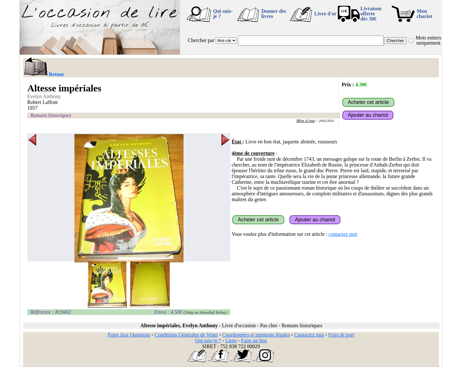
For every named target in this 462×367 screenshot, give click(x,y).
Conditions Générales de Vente (186, 334)
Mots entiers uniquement (428, 40)
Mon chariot (424, 13)
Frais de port (341, 334)
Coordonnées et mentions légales (256, 334)
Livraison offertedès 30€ (370, 13)
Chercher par (201, 40)
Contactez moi (309, 334)
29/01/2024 (326, 121)
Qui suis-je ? (223, 13)
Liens (231, 340)
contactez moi (343, 234)
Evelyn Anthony (44, 96)
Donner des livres (273, 13)
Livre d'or (325, 13)
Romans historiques (50, 115)
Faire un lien (254, 340)
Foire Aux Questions (129, 334)
